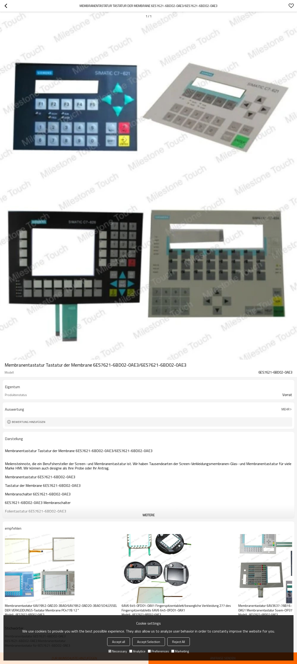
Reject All (178, 641)
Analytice (137, 651)
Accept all (118, 641)
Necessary (117, 651)
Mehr (285, 409)
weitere (148, 515)
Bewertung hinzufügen (28, 422)
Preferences (158, 651)
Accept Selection (148, 641)
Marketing (180, 651)
